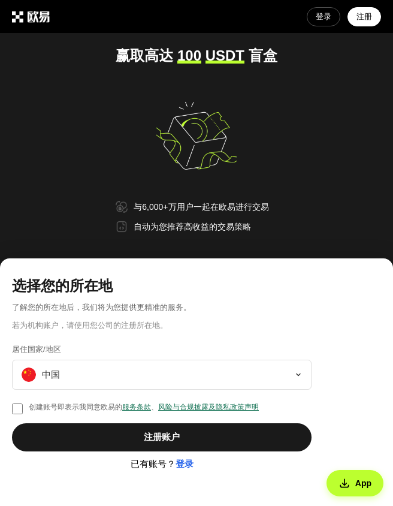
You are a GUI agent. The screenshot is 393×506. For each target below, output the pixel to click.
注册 (364, 16)
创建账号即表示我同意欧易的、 (144, 407)
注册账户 (162, 437)
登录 (323, 16)
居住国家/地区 (36, 349)
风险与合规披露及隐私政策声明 (208, 407)
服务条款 (136, 407)
